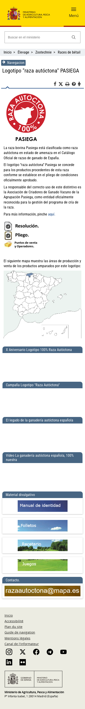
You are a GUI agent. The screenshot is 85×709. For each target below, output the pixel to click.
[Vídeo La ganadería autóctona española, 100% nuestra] (42, 475)
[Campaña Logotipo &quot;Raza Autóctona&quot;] (42, 400)
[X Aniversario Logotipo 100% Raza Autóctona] (42, 365)
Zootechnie (43, 52)
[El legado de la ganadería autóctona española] (42, 436)
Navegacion (13, 62)
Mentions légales (17, 638)
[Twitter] (61, 84)
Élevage (23, 52)
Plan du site (13, 627)
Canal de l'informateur (22, 644)
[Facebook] (56, 84)
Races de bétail (69, 52)
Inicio (8, 52)
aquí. (51, 214)
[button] (73, 10)
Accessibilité (14, 621)
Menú (74, 15)
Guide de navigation (20, 632)
